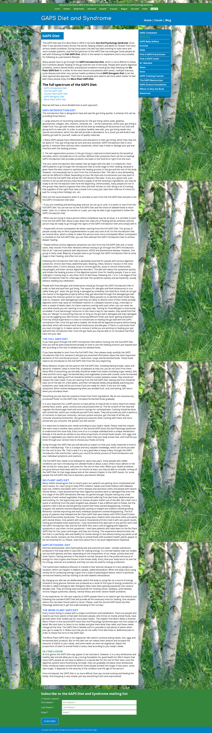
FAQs (142, 50)
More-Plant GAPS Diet (55, 99)
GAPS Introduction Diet (55, 88)
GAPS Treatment (148, 32)
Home (148, 20)
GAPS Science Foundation (153, 84)
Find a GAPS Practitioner (152, 54)
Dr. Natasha (146, 63)
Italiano (66, 9)
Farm (142, 71)
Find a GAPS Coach (149, 58)
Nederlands (79, 9)
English (154, 9)
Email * (44, 712)
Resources (145, 93)
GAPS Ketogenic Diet (54, 96)
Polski (145, 9)
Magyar (124, 9)
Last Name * (47, 707)
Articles (144, 45)
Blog (168, 20)
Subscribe (50, 721)
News (142, 67)
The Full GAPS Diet (53, 91)
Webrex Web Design (89, 730)
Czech (57, 9)
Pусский (135, 9)
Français (113, 9)
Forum (158, 20)
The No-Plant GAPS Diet (56, 93)
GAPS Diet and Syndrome (76, 18)
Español (103, 9)
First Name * (47, 702)
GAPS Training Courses (152, 76)
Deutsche (92, 9)
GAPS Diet (145, 37)
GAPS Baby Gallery (149, 41)
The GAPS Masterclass (151, 80)
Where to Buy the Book (152, 89)
